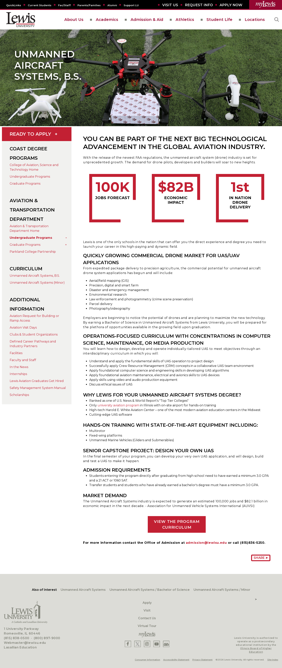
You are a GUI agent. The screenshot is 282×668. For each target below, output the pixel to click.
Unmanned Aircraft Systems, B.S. (35, 275)
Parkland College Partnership (33, 251)
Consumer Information (147, 659)
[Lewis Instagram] (147, 644)
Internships (18, 374)
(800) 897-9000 (47, 638)
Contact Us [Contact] (147, 618)
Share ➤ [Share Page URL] (261, 558)
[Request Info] (199, 5)
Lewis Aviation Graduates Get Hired (37, 381)
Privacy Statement (202, 659)
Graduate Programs (25, 183)
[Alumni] (112, 5)
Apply (147, 603)
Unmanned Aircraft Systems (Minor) (37, 282)
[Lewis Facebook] (128, 644)
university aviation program (118, 405)
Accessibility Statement (176, 659)
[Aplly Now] (231, 5)
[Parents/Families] (89, 5)
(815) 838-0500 (16, 638)
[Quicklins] (13, 5)
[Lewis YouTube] (156, 644)
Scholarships (19, 395)
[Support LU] (131, 5)
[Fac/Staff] (64, 5)
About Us (73, 19)
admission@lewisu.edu (206, 543)
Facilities (16, 353)
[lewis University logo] (20, 19)
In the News (19, 367)
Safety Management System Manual (38, 388)
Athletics (185, 19)
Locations (255, 19)
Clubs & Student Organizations (34, 334)
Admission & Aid (147, 19)
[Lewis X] (137, 644)
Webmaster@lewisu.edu (25, 643)
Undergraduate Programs (30, 176)
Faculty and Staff (23, 360)
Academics (107, 19)
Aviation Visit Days (23, 327)
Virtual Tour (147, 626)
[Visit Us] (170, 5)
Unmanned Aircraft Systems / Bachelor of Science (150, 590)
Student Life (219, 19)
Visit (147, 610)
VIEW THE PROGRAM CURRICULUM (176, 524)
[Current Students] (39, 5)
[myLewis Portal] (265, 4)
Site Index (272, 659)
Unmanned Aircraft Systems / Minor (222, 590)
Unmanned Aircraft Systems (83, 590)
